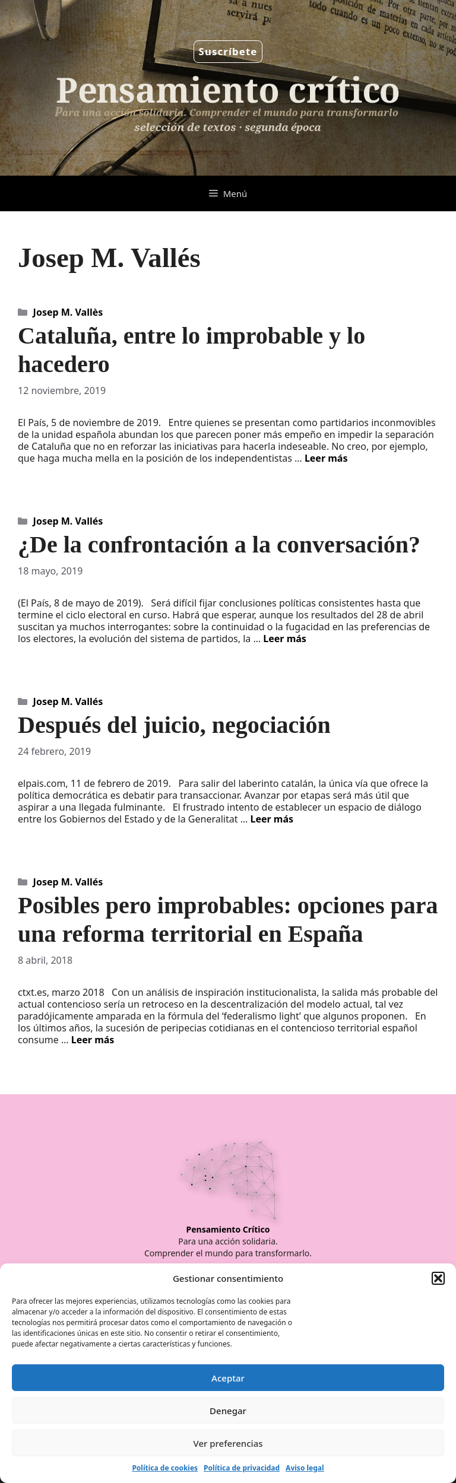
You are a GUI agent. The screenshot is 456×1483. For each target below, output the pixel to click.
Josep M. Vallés (68, 521)
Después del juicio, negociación (174, 725)
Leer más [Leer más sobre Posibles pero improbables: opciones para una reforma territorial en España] (93, 1039)
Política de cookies (165, 1468)
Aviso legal (305, 1468)
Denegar (228, 1411)
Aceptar (228, 1378)
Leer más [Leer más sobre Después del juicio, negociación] (271, 818)
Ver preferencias (227, 1443)
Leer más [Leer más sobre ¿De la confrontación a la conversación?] (284, 638)
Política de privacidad (242, 1468)
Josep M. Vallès (68, 312)
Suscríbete (228, 51)
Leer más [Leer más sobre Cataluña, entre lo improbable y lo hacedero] (326, 458)
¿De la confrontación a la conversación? (219, 544)
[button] (438, 1278)
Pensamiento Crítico (228, 1229)
